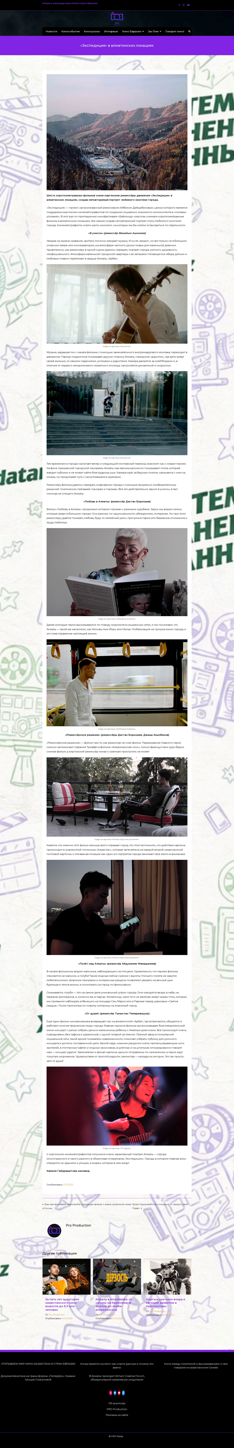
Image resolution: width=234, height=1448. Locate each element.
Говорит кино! (174, 31)
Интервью (111, 31)
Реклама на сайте (117, 1414)
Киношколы (92, 31)
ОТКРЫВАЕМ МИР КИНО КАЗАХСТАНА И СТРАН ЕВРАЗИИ (38, 1363)
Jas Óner (153, 31)
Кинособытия (70, 31)
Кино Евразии (131, 31)
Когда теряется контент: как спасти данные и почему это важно (117, 1365)
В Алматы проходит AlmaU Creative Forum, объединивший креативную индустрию (117, 1378)
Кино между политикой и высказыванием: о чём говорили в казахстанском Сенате (196, 1365)
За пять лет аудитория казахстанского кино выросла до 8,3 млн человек (62, 1304)
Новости (51, 31)
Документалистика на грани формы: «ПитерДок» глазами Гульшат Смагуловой (38, 1378)
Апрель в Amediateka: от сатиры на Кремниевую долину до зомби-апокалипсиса (114, 1304)
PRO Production (117, 1409)
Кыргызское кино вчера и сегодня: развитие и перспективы (165, 1303)
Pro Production (57, 1314)
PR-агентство (117, 1403)
